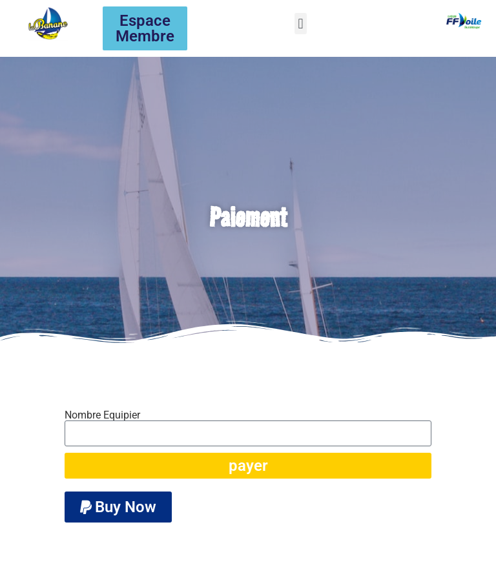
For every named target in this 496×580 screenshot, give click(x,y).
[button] (300, 23)
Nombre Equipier (102, 415)
